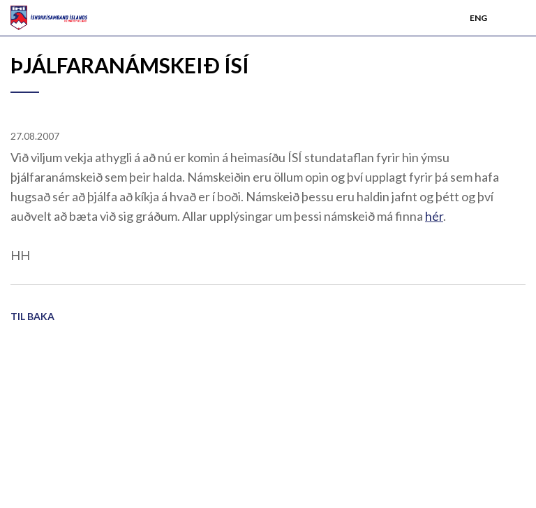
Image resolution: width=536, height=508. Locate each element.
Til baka (32, 316)
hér (434, 216)
